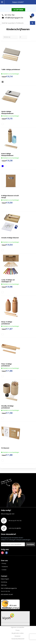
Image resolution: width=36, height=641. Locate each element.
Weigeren (28, 10)
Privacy (4, 563)
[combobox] (16, 23)
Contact (4, 570)
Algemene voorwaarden (17, 627)
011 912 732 (9, 15)
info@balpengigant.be (14, 17)
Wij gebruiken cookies (18, 633)
